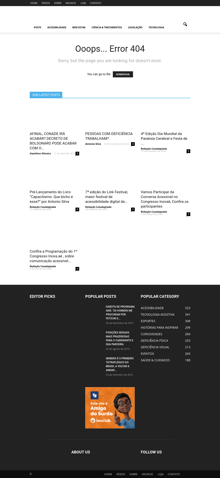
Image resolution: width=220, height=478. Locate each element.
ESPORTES (148, 321)
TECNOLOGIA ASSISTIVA (157, 314)
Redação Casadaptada (154, 148)
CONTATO (95, 3)
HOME (34, 3)
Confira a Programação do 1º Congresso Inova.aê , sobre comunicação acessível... (53, 256)
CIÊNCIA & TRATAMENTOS (107, 27)
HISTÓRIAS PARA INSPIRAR (159, 327)
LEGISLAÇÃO (135, 27)
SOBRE (58, 3)
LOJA (83, 3)
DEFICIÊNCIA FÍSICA (154, 340)
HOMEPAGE (123, 74)
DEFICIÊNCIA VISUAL (155, 347)
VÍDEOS (46, 3)
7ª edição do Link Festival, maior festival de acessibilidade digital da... (106, 197)
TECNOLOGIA (156, 27)
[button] (185, 27)
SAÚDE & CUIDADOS (155, 360)
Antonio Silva (93, 143)
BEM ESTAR (78, 27)
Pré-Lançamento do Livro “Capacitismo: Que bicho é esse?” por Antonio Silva (51, 197)
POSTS (37, 27)
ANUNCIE (71, 3)
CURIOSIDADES (151, 334)
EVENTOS (147, 353)
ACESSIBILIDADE (56, 27)
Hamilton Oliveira (40, 153)
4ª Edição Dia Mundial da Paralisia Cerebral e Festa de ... (164, 138)
